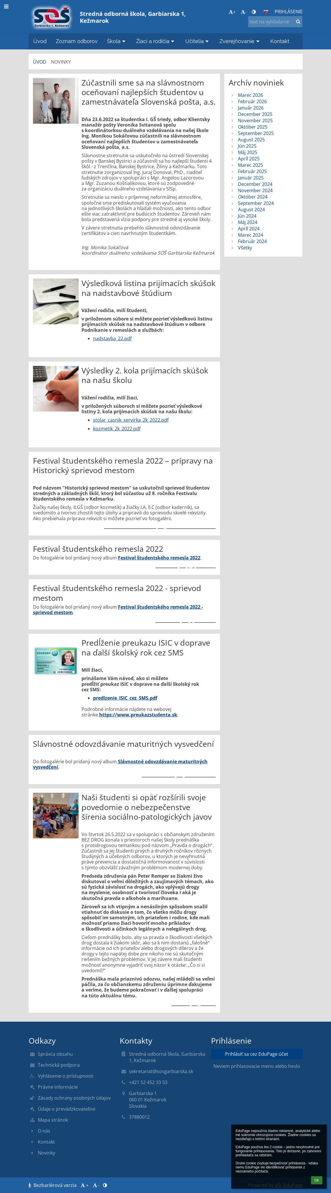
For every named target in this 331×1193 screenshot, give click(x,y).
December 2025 (255, 114)
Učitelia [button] (197, 41)
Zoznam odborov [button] (77, 41)
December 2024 (255, 184)
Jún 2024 (247, 216)
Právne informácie (58, 1087)
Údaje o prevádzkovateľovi (66, 1109)
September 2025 (256, 133)
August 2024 (251, 209)
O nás (44, 1131)
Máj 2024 (247, 222)
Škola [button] (117, 41)
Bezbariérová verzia (53, 1185)
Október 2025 (252, 127)
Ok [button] (317, 1180)
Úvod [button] (40, 41)
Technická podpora (59, 1065)
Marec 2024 (250, 235)
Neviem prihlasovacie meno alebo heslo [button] (256, 1066)
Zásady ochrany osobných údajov (74, 1098)
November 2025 (255, 120)
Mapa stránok (53, 1120)
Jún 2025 (247, 146)
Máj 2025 (247, 152)
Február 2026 (252, 101)
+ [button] (232, 12)
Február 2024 (252, 241)
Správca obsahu (55, 1054)
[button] (265, 11)
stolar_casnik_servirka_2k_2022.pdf (131, 420)
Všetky (245, 247)
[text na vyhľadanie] (275, 21)
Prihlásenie (289, 11)
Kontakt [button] (279, 41)
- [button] (244, 12)
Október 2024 (252, 197)
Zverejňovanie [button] (240, 41)
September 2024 (256, 203)
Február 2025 (252, 171)
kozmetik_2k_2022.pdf (116, 428)
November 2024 (255, 190)
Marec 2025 (250, 165)
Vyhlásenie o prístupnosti (65, 1076)
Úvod (39, 62)
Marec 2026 (250, 95)
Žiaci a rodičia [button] (156, 41)
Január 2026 (251, 108)
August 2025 (251, 139)
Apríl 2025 (249, 158)
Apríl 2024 (249, 228)
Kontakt (46, 1142)
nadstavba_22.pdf (112, 338)
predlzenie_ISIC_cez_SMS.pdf (125, 698)
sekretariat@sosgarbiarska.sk (161, 1071)
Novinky (61, 62)
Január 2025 (251, 178)
